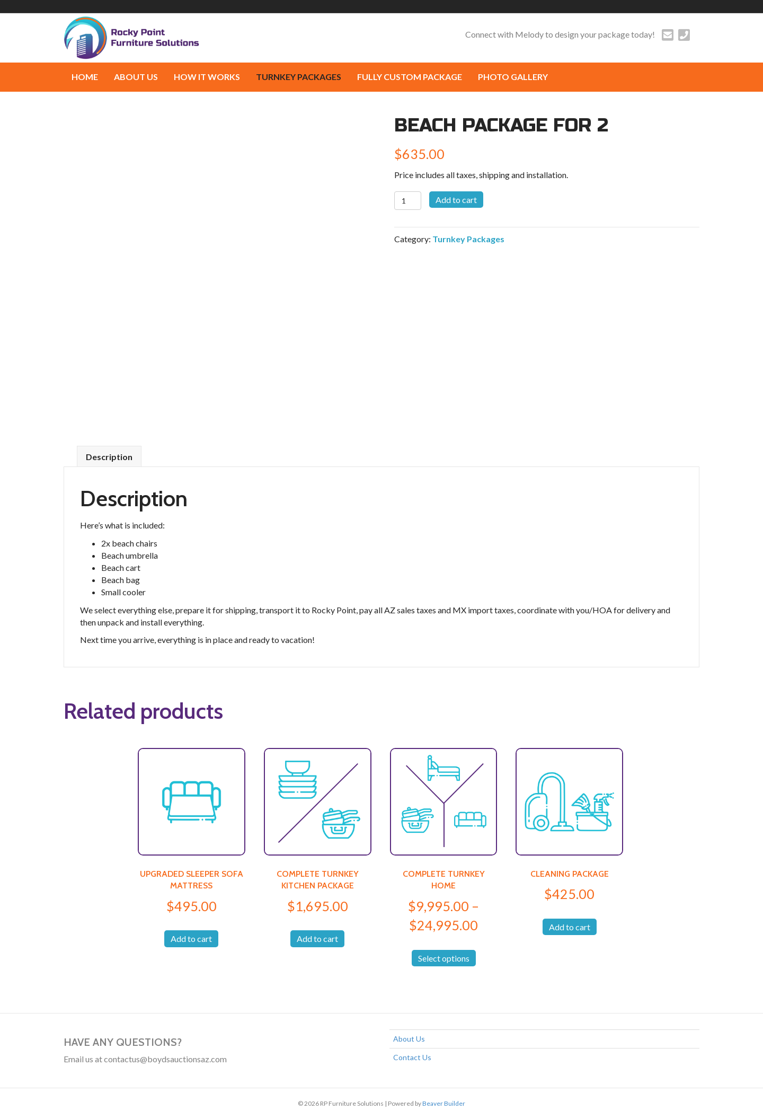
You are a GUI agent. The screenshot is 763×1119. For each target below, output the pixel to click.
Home (85, 77)
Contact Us (412, 1057)
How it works (207, 77)
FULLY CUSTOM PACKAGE (409, 77)
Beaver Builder (443, 1103)
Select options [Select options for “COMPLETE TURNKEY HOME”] (443, 958)
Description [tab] (109, 457)
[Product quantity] (407, 200)
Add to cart (456, 200)
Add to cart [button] (191, 938)
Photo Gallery (513, 77)
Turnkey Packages (298, 77)
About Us (136, 77)
